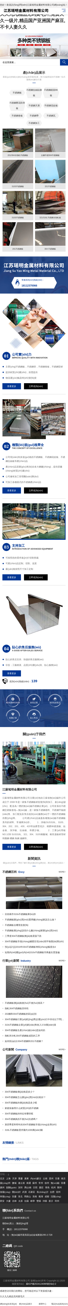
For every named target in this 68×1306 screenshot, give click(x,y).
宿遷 (63, 1183)
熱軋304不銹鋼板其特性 (17, 1008)
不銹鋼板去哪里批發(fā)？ (16, 925)
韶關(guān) (11, 1187)
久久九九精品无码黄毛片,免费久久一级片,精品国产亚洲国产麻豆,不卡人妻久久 (32, 21)
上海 (8, 1178)
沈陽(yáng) (56, 1196)
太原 (20, 1201)
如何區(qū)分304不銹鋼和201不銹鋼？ (24, 1041)
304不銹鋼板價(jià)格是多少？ (20, 1091)
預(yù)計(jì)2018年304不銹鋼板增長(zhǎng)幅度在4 (30, 947)
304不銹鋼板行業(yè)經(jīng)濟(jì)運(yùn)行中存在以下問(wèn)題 (35, 1019)
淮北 (20, 1196)
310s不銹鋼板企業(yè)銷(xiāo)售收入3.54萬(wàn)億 (30, 1025)
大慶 (8, 1201)
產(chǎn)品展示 (25, 1302)
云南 (45, 1178)
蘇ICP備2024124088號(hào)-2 (41, 1284)
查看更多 (11, 386)
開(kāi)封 (16, 1192)
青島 (47, 1187)
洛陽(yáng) (5, 1192)
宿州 (58, 1192)
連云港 (21, 1183)
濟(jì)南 (27, 1187)
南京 (63, 1178)
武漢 (24, 1192)
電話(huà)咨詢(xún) (59, 1302)
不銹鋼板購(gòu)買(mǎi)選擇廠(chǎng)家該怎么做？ (30, 919)
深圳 (20, 1187)
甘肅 (57, 1178)
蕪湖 (41, 1196)
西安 (2, 1201)
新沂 (51, 1201)
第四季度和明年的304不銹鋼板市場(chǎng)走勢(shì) (30, 1124)
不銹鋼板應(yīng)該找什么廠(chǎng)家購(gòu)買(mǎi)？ (31, 930)
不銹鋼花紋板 (51, 105)
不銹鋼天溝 (34, 105)
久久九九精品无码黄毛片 (12, 1296)
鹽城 (14, 1183)
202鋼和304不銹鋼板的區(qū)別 (20, 1014)
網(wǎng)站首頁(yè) (8, 1302)
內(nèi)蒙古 (35, 1178)
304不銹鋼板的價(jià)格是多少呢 (21, 1102)
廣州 (2, 1187)
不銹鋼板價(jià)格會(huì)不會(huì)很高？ (25, 1003)
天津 (14, 1178)
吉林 (14, 1201)
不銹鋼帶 (34, 115)
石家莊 (31, 1192)
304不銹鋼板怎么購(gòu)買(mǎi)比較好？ (25, 1097)
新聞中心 (42, 1302)
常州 (41, 1183)
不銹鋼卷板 (17, 115)
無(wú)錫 (55, 1183)
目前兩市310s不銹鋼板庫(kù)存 (20, 914)
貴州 (51, 1178)
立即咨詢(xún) (36, 386)
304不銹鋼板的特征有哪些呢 (19, 1113)
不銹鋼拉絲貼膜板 (34, 93)
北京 (2, 1178)
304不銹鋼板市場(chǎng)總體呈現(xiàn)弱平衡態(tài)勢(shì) (34, 941)
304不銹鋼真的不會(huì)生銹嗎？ (21, 1119)
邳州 (57, 1201)
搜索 (64, 62)
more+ (62, 872)
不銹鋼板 (17, 92)
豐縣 (38, 1201)
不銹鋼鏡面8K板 (51, 93)
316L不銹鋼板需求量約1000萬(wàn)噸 (24, 1130)
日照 (35, 1187)
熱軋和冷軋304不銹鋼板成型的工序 (22, 1035)
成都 (47, 1196)
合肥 (52, 1192)
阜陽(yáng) (5, 1196)
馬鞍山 (27, 1196)
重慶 (20, 1178)
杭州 (53, 1187)
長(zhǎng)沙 (42, 1192)
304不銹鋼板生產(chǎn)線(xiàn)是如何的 (25, 1030)
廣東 (26, 1178)
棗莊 (41, 1187)
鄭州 (59, 1187)
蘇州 (34, 1183)
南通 (28, 1183)
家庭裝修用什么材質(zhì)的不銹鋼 (21, 1108)
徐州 (47, 1183)
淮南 (34, 1196)
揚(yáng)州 (5, 1183)
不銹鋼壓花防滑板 (17, 105)
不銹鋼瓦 (51, 115)
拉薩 (26, 1201)
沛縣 (45, 1201)
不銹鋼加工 (34, 123)
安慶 (14, 1196)
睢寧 (32, 1201)
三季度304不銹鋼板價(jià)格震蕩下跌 (23, 936)
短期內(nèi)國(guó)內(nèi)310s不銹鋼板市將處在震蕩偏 (32, 952)
